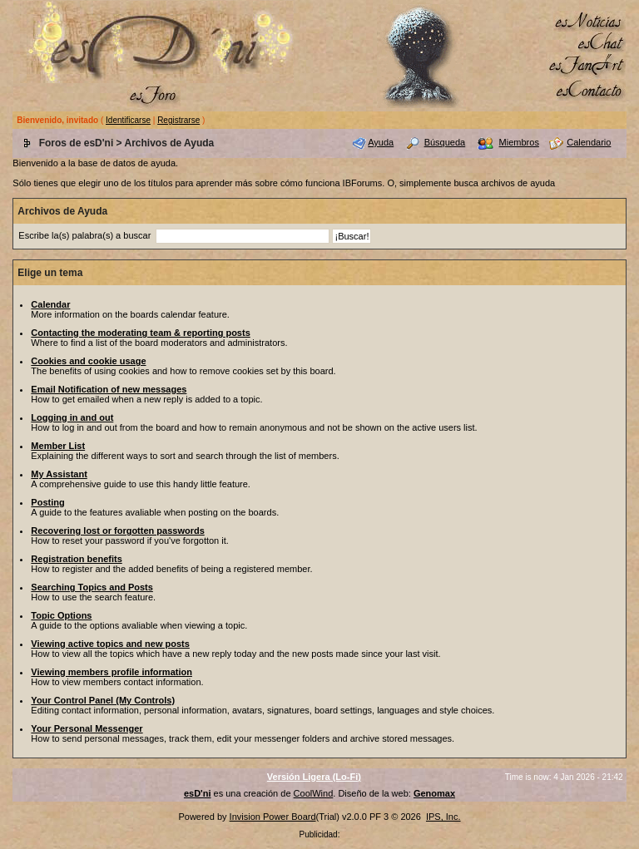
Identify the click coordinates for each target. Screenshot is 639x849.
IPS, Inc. (443, 817)
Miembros (519, 142)
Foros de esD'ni (76, 143)
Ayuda (381, 142)
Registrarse (178, 120)
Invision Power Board (273, 817)
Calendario (589, 142)
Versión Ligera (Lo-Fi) (314, 777)
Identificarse (128, 120)
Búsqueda (445, 142)
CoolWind (314, 793)
